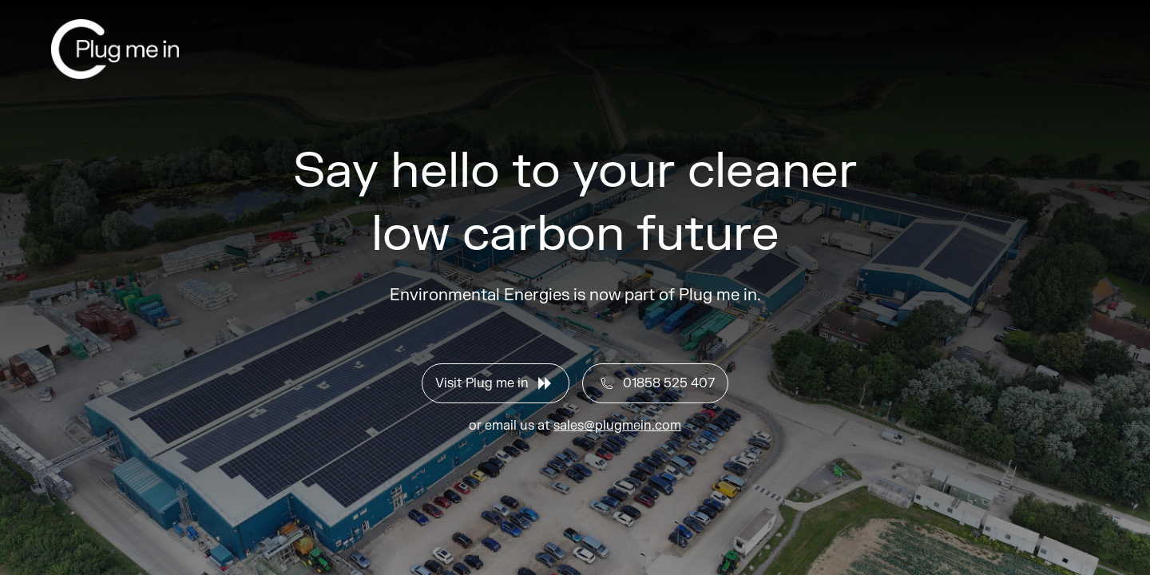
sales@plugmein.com (617, 426)
